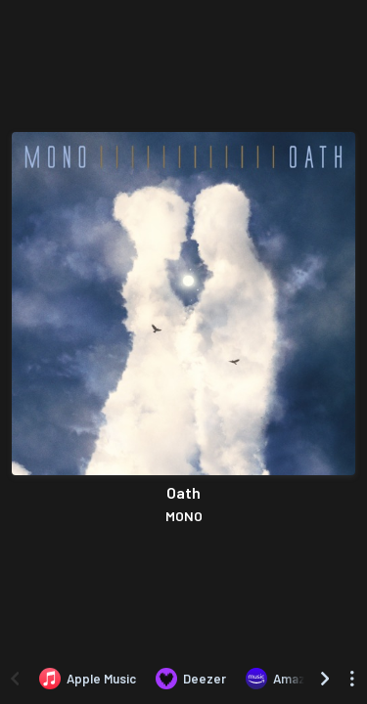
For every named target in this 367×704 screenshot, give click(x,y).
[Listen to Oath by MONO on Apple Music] (87, 678)
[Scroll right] (325, 678)
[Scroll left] (14, 678)
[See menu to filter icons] (352, 678)
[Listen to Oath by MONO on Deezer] (191, 678)
